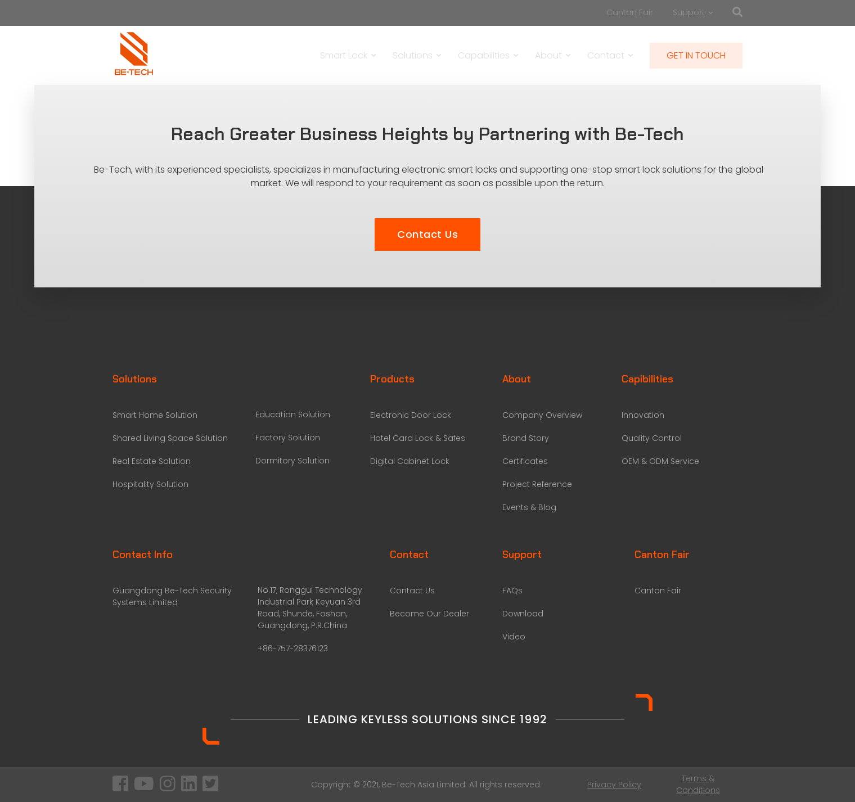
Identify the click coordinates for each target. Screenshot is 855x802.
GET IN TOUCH (696, 55)
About (552, 55)
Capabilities (488, 55)
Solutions (417, 55)
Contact (610, 55)
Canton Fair (629, 12)
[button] (427, 234)
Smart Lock (348, 55)
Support (693, 12)
